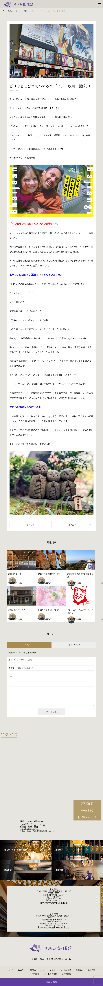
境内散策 (35, 974)
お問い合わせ (87, 817)
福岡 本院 (54, 914)
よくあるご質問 (50, 974)
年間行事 (91, 970)
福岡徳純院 (66, 974)
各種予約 (87, 810)
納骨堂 (52, 970)
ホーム (10, 970)
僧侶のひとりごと (37, 970)
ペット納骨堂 (65, 970)
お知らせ (21, 970)
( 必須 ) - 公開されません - (21, 668)
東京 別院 (54, 889)
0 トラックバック (74, 645)
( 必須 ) (20, 660)
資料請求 (87, 803)
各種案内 (79, 970)
